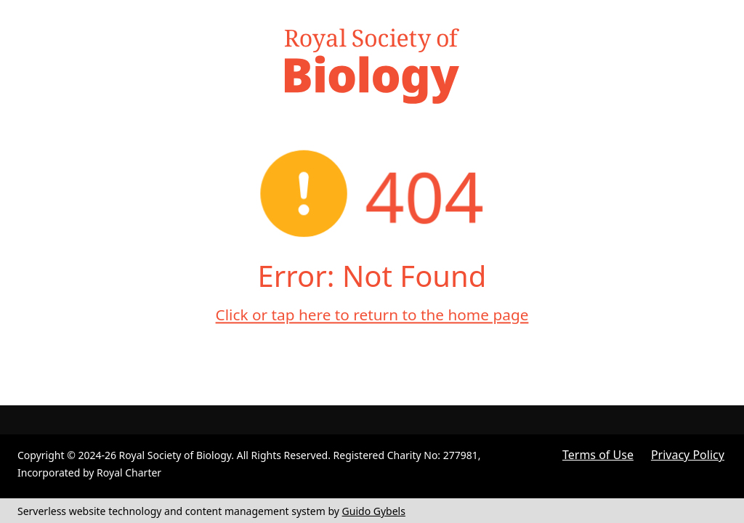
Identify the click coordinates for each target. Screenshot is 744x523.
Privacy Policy (687, 455)
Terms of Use (598, 455)
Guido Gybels (373, 511)
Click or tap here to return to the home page (372, 314)
